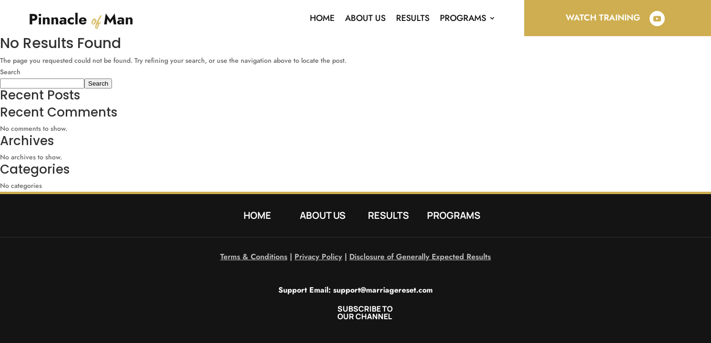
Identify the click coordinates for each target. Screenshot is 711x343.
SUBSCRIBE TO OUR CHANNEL (365, 313)
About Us (365, 18)
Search (10, 72)
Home (322, 18)
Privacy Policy (318, 256)
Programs (463, 18)
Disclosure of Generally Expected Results (420, 256)
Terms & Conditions (253, 256)
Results (412, 18)
